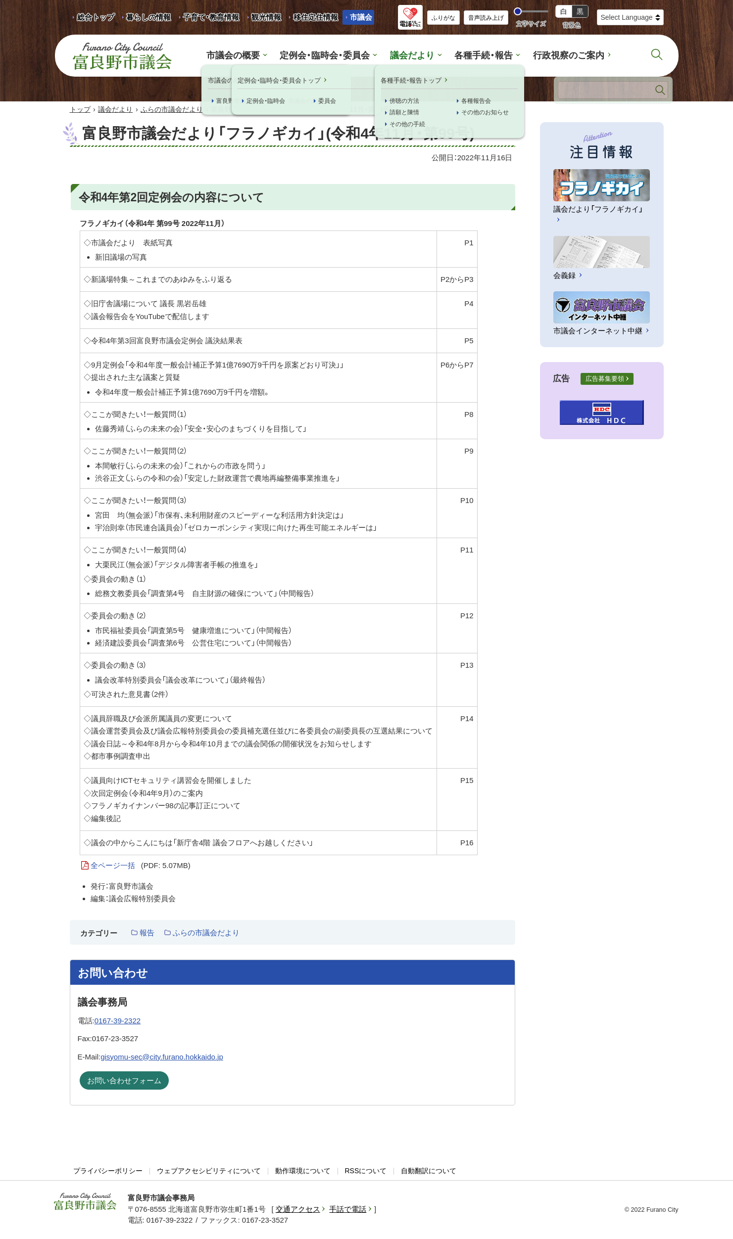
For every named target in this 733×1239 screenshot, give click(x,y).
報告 (147, 933)
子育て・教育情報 (211, 17)
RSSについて (366, 1171)
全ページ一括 (141, 866)
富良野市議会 (85, 1202)
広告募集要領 (605, 379)
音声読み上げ (486, 17)
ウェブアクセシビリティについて (209, 1171)
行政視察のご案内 (561, 55)
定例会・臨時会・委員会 (328, 55)
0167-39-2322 (118, 1021)
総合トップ (95, 17)
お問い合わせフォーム (124, 1081)
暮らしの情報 (148, 17)
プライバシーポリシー (108, 1171)
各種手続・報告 (480, 55)
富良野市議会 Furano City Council (122, 56)
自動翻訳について (428, 1171)
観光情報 (262, 19)
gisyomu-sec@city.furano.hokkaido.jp (161, 1057)
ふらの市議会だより (172, 110)
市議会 (361, 17)
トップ (80, 110)
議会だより (412, 55)
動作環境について (303, 1171)
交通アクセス (298, 1209)
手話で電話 (347, 1209)
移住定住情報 (312, 19)
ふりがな (443, 17)
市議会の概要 (241, 55)
